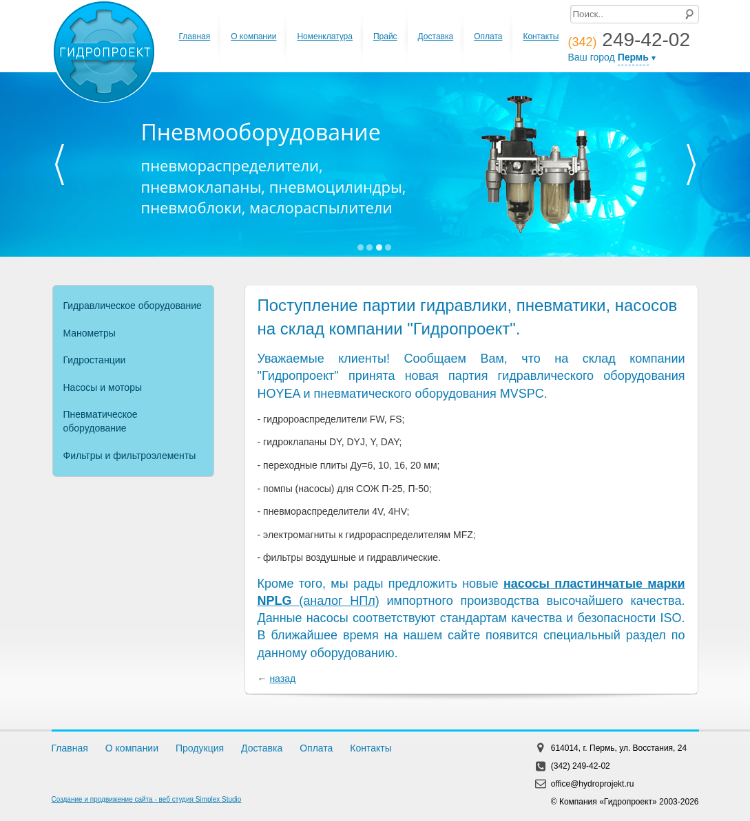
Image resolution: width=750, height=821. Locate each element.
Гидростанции (94, 359)
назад (282, 678)
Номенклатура (325, 36)
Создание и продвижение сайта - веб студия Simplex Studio (147, 799)
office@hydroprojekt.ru (592, 784)
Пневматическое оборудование (100, 421)
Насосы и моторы (103, 387)
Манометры (89, 333)
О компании (253, 36)
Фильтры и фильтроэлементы (129, 455)
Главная (195, 36)
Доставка (436, 36)
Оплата (488, 36)
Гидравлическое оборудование (132, 305)
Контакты (541, 36)
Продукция (200, 748)
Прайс (385, 36)
